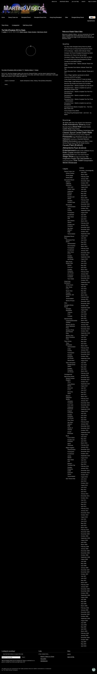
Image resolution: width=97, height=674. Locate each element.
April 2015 (83, 441)
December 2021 (85, 276)
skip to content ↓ (92, 1)
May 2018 (83, 367)
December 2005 (85, 612)
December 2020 (85, 301)
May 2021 (83, 291)
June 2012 (84, 487)
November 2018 (85, 354)
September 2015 (85, 432)
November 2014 (85, 451)
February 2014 (85, 466)
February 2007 (85, 584)
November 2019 (85, 329)
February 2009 (85, 546)
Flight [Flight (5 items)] (74, 137)
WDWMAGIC (44, 661)
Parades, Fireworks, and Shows (70, 257)
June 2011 (84, 502)
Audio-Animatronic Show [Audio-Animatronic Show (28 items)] (73, 124)
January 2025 (84, 202)
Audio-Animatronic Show (26, 80)
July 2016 (83, 413)
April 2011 (83, 506)
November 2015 (85, 428)
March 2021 (84, 295)
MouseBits (43, 659)
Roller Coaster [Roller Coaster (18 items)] (68, 153)
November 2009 (85, 534)
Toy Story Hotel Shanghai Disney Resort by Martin (77, 46)
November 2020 (85, 303)
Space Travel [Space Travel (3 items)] (77, 154)
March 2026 (84, 174)
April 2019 (83, 343)
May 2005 (83, 627)
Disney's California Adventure (68, 183)
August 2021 (84, 284)
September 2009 (85, 538)
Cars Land (70, 187)
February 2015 (85, 445)
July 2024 (83, 214)
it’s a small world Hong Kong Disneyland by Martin (77, 59)
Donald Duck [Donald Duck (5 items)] (72, 134)
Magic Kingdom (32, 32)
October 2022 (84, 255)
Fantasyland (70, 212)
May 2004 (83, 644)
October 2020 (84, 305)
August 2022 (84, 259)
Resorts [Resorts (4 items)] (92, 150)
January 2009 (84, 548)
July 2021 (83, 286)
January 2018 (84, 375)
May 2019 (83, 341)
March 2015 (84, 443)
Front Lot (69, 267)
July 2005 (83, 622)
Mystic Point (69, 291)
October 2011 (84, 498)
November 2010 (85, 513)
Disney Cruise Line (13, 17)
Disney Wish (69, 177)
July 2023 (83, 238)
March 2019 (84, 346)
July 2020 (83, 312)
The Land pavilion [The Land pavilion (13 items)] (83, 158)
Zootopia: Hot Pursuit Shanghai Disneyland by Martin (78, 53)
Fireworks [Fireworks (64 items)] (67, 136)
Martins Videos (29, 70)
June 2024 (84, 217)
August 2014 (84, 458)
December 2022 (85, 252)
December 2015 (85, 426)
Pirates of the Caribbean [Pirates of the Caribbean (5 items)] (82, 150)
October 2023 (84, 231)
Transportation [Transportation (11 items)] (88, 160)
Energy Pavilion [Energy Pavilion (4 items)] (80, 134)
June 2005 (84, 625)
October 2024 (84, 208)
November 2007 (85, 572)
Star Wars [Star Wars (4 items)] (76, 156)
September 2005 (85, 618)
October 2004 (84, 639)
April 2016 (83, 420)
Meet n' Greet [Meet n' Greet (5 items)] (88, 141)
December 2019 (85, 326)
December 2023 (85, 227)
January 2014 (84, 468)
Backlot (69, 265)
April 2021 (83, 293)
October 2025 (84, 183)
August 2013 (84, 477)
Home (3, 17)
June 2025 (84, 191)
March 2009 (84, 544)
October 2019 (84, 331)
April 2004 (83, 646)
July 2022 (83, 261)
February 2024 (85, 223)
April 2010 (83, 525)
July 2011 (83, 500)
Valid (70, 657)
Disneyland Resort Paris (40, 17)
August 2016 (84, 411)
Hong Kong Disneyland (55, 17)
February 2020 (85, 322)
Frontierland (70, 214)
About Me (54, 1)
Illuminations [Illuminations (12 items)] (73, 141)
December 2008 (85, 551)
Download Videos (64, 1)
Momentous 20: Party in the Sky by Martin (75, 55)
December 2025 (85, 181)
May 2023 (83, 242)
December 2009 (85, 532)
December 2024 (85, 204)
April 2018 (83, 369)
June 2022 (84, 263)
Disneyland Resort (26, 17)
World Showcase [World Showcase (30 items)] (70, 163)
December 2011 (85, 496)
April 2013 (83, 481)
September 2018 (85, 358)
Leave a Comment (10, 80)
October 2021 (84, 280)
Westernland (70, 360)
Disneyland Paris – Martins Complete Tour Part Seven (78, 85)
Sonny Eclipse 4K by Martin (71, 110)
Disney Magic (69, 175)
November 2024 (85, 206)
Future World (70, 437)
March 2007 (84, 582)
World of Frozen (70, 300)
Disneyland (69, 204)
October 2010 (84, 515)
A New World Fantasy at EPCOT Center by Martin (77, 79)
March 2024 (84, 221)
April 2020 (83, 318)
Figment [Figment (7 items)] (87, 134)
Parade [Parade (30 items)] (66, 145)
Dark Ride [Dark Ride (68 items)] (87, 132)
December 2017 (85, 377)
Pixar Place (70, 420)
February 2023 (85, 248)
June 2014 (84, 462)
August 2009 (84, 540)
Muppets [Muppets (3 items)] (74, 143)
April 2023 (83, 244)
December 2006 (85, 589)
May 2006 (83, 601)
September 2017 (85, 384)
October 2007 (84, 574)
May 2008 (83, 563)
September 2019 (85, 333)
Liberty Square (23, 32)
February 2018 (85, 373)
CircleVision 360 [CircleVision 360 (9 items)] (88, 130)
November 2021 (85, 278)
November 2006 (85, 591)
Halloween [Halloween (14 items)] (66, 139)
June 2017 (84, 390)
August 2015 (84, 434)
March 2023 (84, 246)
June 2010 (84, 521)
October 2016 (84, 407)
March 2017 (84, 396)
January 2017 (84, 400)
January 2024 (84, 225)
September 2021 (85, 282)
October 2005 (84, 616)
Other (66, 17)
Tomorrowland (71, 234)
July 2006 (83, 599)
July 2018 (83, 362)
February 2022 (85, 272)
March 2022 (84, 269)
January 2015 (84, 447)
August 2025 (84, 187)
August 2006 (84, 597)
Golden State (71, 189)
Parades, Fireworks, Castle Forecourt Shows (70, 471)
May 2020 (83, 316)
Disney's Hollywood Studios (68, 397)
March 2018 (84, 371)
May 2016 (83, 417)
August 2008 (84, 559)
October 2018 (84, 356)
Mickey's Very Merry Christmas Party (70, 337)
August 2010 (84, 517)
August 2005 (84, 620)
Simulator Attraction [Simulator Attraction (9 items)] (80, 152)
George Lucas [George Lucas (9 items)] (87, 137)
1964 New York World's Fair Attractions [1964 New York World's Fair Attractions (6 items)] (80, 122)
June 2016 (84, 415)
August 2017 (84, 386)
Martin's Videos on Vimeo (47, 656)
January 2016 (84, 424)
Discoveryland (71, 245)
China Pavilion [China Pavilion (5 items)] (76, 129)
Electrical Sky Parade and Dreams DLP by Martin (77, 83)
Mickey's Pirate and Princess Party (70, 331)
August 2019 (84, 335)
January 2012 (84, 494)
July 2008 (83, 561)
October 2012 (84, 483)
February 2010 (85, 529)
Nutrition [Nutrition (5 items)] (87, 143)
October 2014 (84, 453)
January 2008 (84, 567)
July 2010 (83, 519)
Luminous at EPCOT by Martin (72, 77)
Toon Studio (70, 279)
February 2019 (85, 348)
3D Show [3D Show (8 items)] (65, 122)
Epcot (67, 436)
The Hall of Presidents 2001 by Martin (13, 30)
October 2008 (84, 555)
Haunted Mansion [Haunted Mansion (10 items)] (83, 139)
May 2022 (83, 265)
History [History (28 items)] (66, 141)
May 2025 (83, 193)
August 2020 (84, 310)
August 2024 (84, 212)
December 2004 (85, 637)
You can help (75, 1)
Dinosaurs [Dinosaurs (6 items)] (66, 134)
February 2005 (85, 633)
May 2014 (83, 464)
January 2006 (84, 610)
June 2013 (84, 479)
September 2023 (85, 233)
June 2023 (84, 240)
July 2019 (83, 337)
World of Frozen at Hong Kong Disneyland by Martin (78, 49)
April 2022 (83, 267)
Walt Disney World (27, 25)
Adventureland (71, 206)
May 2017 (83, 392)
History (36, 80)
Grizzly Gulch (69, 285)
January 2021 (84, 299)
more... (6, 84)
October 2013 (84, 474)
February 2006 (85, 608)
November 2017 (85, 379)
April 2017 (83, 394)
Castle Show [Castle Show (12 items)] (67, 129)
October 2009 (84, 536)
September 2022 (85, 257)
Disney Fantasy (70, 173)
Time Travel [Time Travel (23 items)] (78, 160)
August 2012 (84, 485)
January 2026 (84, 178)
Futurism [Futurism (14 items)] (79, 137)
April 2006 (83, 603)
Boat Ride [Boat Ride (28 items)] (77, 127)
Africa (69, 382)
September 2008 (85, 557)
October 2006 (84, 593)
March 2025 (84, 198)
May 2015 (83, 439)
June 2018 (84, 365)
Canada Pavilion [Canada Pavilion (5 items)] (86, 127)
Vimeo (36, 70)
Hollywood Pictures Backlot (70, 193)
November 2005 (85, 614)
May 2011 (83, 504)
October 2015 (84, 430)
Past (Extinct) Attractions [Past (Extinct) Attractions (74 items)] (73, 146)
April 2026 (83, 172)
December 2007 (85, 570)
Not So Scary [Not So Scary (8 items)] (80, 143)
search (83, 1)
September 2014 (85, 455)
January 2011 (84, 510)
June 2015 (84, 436)
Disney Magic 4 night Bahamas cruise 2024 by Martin (78, 81)
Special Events (91, 21)
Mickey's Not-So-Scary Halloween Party (70, 326)
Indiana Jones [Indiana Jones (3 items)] (81, 141)
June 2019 (84, 339)
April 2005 (83, 629)
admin (4, 32)
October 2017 (84, 381)
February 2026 (85, 176)
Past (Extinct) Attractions (45, 80)
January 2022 (84, 274)
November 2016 (85, 405)
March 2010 (84, 527)
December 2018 (85, 352)
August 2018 (84, 360)
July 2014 (83, 460)
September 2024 (85, 210)
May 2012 (83, 489)
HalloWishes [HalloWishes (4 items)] (74, 139)
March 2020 (84, 320)
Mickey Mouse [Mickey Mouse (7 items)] (67, 143)
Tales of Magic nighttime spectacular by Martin (76, 75)
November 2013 (85, 472)
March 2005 (84, 631)
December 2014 (85, 449)
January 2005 (84, 635)
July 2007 (83, 576)
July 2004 (83, 641)
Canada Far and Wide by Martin (72, 61)
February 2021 (85, 297)
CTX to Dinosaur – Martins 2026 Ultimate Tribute (77, 51)
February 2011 (85, 508)
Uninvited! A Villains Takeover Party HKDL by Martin (78, 57)
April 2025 (83, 195)
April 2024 (83, 219)
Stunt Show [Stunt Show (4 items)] (82, 156)
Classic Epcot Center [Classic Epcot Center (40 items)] (72, 132)
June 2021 (84, 288)
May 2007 (83, 580)
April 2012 (83, 491)
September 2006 (85, 595)
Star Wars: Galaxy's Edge (70, 230)
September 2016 (85, 409)
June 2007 (84, 578)
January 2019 (84, 350)
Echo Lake (70, 405)
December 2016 (85, 403)
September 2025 (85, 185)
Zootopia (69, 316)
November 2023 (85, 229)
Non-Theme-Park (70, 478)
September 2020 (85, 307)
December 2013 (85, 470)
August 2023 (84, 236)
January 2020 (84, 324)
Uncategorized (15, 25)
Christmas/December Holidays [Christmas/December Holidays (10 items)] (73, 130)
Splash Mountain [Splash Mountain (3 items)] (85, 154)
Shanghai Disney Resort (77, 17)
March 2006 (84, 606)
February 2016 (85, 422)
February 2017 (85, 398)
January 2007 (84, 587)
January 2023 (84, 250)
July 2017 (83, 388)
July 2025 (83, 189)
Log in (69, 654)
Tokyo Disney (5, 25)
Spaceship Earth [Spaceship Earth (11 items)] (68, 154)
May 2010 (83, 523)
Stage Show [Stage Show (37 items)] (68, 156)
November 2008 (85, 553)
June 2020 (84, 314)
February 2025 (85, 200)
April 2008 (83, 565)
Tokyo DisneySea (70, 362)
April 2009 (83, 542)
